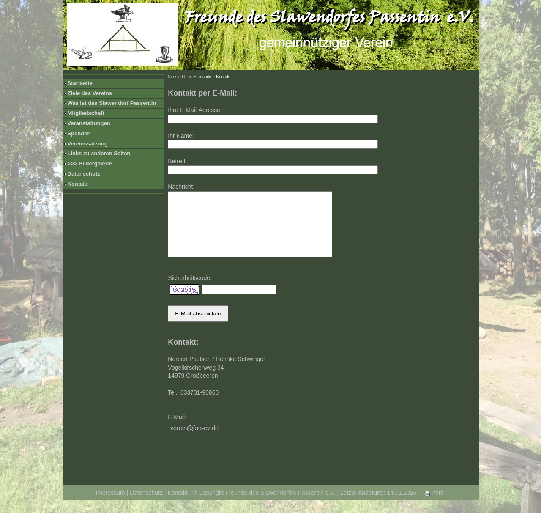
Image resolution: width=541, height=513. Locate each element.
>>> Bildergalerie (90, 163)
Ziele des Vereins (90, 93)
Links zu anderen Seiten (99, 153)
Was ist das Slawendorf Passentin (112, 103)
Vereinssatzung (88, 143)
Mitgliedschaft (86, 113)
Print (434, 505)
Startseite (80, 83)
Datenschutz (84, 173)
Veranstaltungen (89, 123)
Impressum (110, 505)
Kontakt (78, 184)
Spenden (79, 133)
